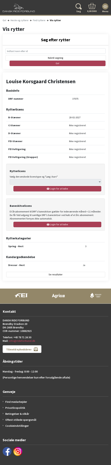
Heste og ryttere (19, 20)
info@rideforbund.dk (22, 340)
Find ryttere (39, 20)
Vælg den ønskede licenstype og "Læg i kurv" (34, 176)
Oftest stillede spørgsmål (20, 419)
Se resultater (56, 274)
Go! (4, 20)
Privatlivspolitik (15, 407)
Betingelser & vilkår (17, 413)
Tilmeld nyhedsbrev (22, 349)
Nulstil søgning (55, 57)
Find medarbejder (16, 401)
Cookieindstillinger (17, 425)
